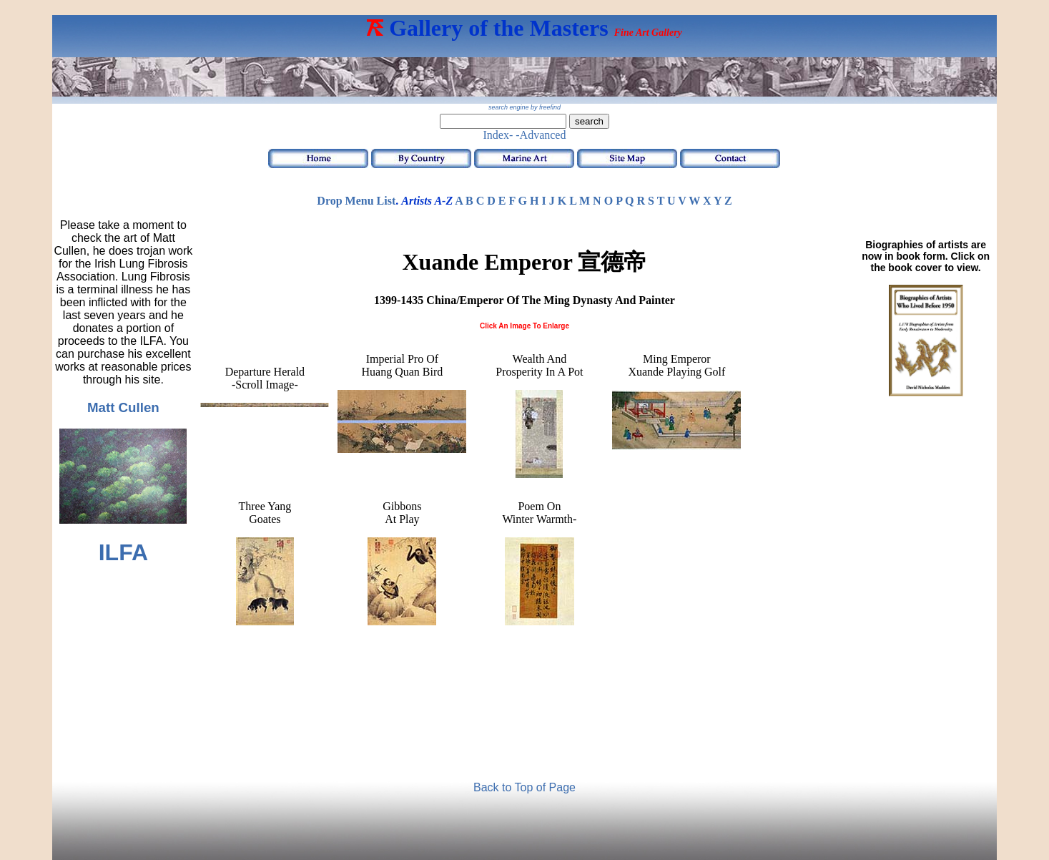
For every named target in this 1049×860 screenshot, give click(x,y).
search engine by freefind (524, 107)
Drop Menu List (356, 201)
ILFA (123, 552)
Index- (498, 135)
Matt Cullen (123, 407)
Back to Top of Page (524, 787)
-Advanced (541, 135)
